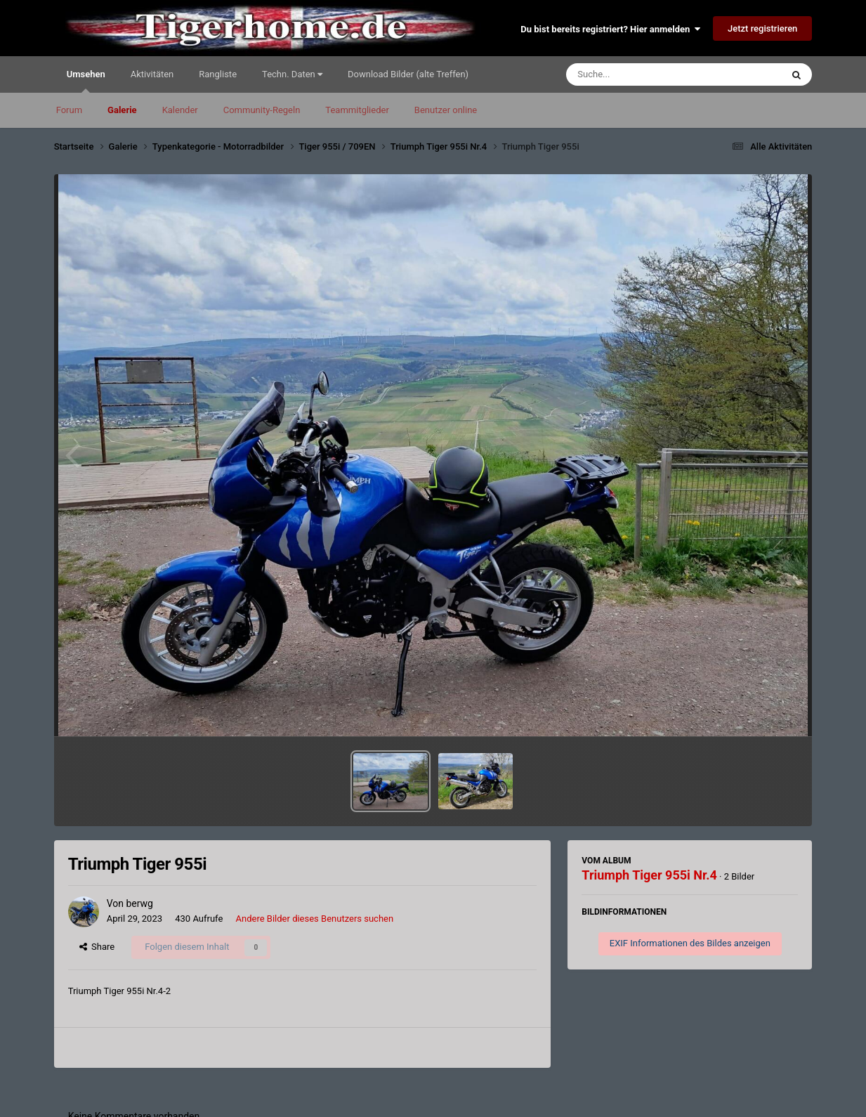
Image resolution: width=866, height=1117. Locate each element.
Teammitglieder (356, 110)
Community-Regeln (262, 110)
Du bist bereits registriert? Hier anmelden (610, 29)
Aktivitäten (152, 74)
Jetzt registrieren (762, 28)
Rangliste (218, 74)
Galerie (122, 110)
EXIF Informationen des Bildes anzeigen (690, 943)
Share (97, 946)
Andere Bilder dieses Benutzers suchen (315, 918)
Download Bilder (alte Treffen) (408, 74)
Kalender (180, 110)
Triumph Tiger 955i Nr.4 (649, 875)
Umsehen (86, 81)
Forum (69, 110)
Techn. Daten (292, 74)
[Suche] (647, 74)
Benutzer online (445, 110)
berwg (139, 903)
